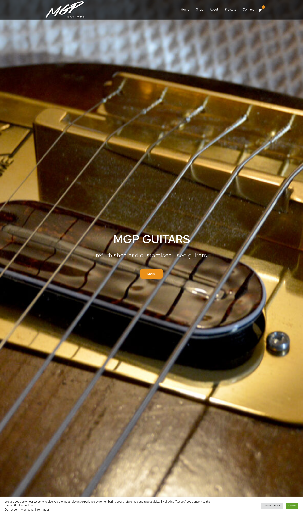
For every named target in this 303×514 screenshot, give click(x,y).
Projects (230, 9)
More (151, 273)
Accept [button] (292, 505)
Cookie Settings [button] (272, 505)
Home (185, 9)
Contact (248, 9)
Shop (199, 9)
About (214, 9)
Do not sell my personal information (27, 509)
